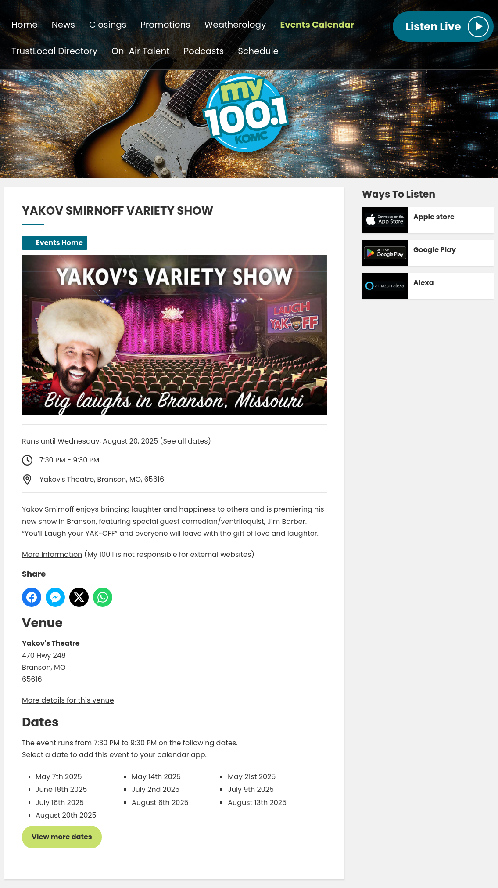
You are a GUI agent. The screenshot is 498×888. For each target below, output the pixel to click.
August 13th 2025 (257, 803)
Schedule (258, 51)
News (63, 24)
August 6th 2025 (160, 803)
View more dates (62, 837)
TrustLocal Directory (54, 51)
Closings (107, 24)
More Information (52, 554)
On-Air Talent (140, 51)
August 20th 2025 (66, 815)
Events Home (59, 243)
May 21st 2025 (252, 777)
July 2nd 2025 (155, 789)
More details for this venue (68, 700)
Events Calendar (317, 24)
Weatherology (235, 24)
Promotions (165, 24)
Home (24, 24)
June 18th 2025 (61, 789)
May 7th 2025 (59, 777)
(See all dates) (185, 441)
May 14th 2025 (156, 777)
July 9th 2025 (251, 789)
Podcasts (204, 51)
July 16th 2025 (60, 803)
